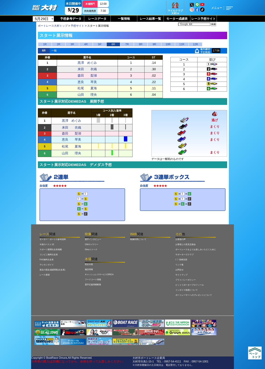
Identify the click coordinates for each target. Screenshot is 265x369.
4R (86, 44)
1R (44, 44)
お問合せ (179, 270)
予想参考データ (70, 18)
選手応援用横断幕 (93, 284)
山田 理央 (87, 94)
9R (154, 44)
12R (195, 44)
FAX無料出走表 (47, 259)
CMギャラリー (91, 244)
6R (113, 44)
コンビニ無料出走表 (49, 254)
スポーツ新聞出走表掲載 (51, 249)
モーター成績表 (177, 18)
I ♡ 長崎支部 (181, 259)
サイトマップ (181, 275)
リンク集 (179, 264)
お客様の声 (180, 239)
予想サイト (77, 25)
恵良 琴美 (87, 82)
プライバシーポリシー (185, 280)
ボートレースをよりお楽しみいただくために (195, 249)
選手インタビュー (93, 239)
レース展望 (45, 275)
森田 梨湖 (87, 75)
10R (168, 44)
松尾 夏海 (87, 88)
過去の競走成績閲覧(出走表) (52, 270)
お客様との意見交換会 (185, 244)
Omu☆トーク (91, 249)
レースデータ (97, 18)
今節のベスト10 (47, 244)
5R (99, 44)
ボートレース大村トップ (53, 25)
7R (127, 44)
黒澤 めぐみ (87, 62)
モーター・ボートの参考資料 (53, 239)
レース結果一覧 (150, 18)
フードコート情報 (93, 279)
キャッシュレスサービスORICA (99, 274)
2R (58, 44)
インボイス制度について (186, 290)
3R (72, 44)
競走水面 (89, 264)
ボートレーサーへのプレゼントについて (193, 295)
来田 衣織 (87, 69)
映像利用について (138, 239)
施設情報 (89, 269)
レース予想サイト (203, 18)
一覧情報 (124, 18)
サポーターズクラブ (184, 254)
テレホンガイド (47, 264)
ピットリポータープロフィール (189, 285)
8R (140, 44)
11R (181, 44)
